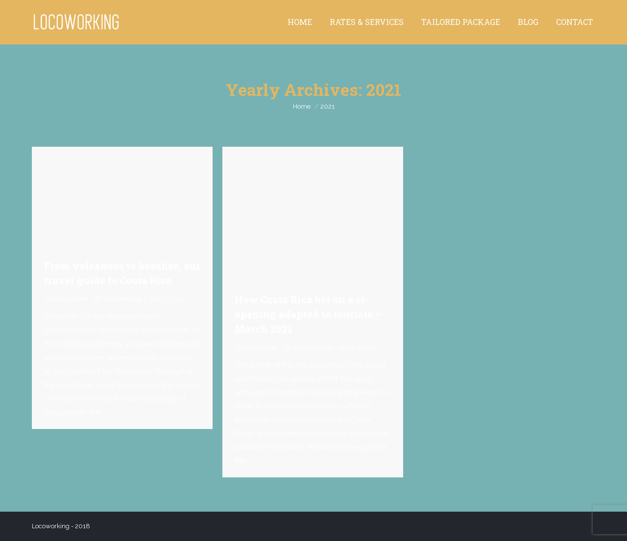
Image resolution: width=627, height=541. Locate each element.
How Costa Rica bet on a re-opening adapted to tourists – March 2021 (308, 314)
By (118, 298)
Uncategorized (65, 298)
